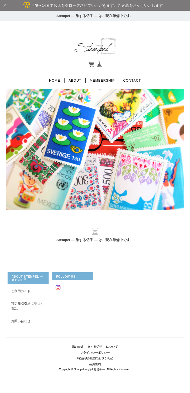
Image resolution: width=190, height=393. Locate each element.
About (75, 80)
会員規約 (95, 364)
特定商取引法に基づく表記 (27, 306)
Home (54, 80)
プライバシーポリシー (95, 352)
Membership (102, 80)
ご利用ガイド (20, 291)
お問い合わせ (20, 321)
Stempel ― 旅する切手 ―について (95, 346)
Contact (132, 80)
